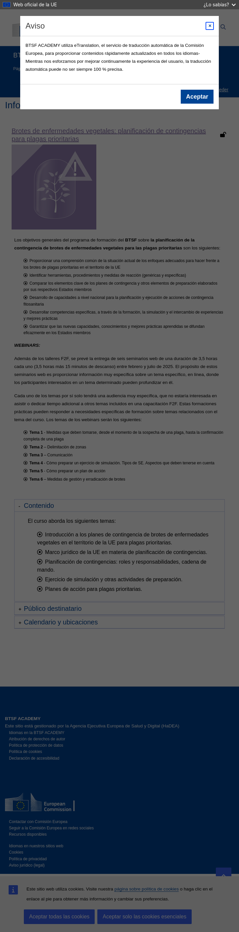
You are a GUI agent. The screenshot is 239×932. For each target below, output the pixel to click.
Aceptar (197, 96)
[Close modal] (210, 26)
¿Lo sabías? (220, 4)
